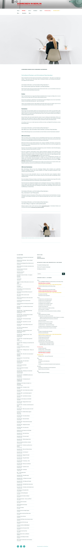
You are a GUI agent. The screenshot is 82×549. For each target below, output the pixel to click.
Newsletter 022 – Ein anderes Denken (23, 415)
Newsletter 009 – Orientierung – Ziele (23, 460)
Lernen (30, 10)
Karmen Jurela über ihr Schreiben (22, 367)
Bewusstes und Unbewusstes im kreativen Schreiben (47, 327)
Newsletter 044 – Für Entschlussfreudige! (24, 318)
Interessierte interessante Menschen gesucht (24, 291)
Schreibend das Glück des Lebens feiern (23, 300)
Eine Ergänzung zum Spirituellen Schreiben (47, 343)
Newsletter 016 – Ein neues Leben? (23, 436)
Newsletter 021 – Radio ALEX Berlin (23, 418)
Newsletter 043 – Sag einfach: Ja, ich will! (24, 321)
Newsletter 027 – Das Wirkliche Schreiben (24, 395)
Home (18, 10)
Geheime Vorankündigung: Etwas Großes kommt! (25, 263)
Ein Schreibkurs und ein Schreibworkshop (24, 288)
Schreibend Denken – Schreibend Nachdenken (46, 324)
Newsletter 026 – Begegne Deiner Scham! (24, 401)
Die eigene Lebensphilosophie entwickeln (45, 331)
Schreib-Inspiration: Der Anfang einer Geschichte (25, 303)
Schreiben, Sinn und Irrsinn (21, 516)
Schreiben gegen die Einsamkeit (43, 337)
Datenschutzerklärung (41, 258)
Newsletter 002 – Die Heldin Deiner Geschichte (25, 484)
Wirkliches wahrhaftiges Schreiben (23, 536)
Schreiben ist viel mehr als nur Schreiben (45, 323)
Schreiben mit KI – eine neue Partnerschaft (45, 356)
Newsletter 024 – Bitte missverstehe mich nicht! (25, 408)
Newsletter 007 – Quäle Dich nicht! (23, 466)
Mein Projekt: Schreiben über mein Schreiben (24, 539)
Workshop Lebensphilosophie (43, 332)
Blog (30, 13)
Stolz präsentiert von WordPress (42, 546)
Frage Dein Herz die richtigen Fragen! (23, 510)
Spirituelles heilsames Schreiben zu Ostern (47, 344)
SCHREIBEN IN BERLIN (29, 4)
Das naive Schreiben (20, 507)
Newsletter (24, 13)
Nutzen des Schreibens (42, 320)
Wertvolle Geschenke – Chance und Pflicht (24, 498)
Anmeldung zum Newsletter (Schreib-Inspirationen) (47, 367)
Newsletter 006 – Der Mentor (22, 469)
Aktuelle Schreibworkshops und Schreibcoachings (46, 286)
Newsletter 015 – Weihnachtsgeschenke (24, 439)
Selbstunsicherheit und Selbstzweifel (44, 335)
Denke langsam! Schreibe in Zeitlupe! (23, 495)
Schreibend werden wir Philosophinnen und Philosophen (47, 326)
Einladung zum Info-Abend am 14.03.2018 (24, 398)
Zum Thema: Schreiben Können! (22, 327)
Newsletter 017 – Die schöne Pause (23, 433)
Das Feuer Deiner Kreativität (21, 501)
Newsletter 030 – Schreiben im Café (23, 387)
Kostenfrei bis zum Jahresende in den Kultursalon (25, 257)
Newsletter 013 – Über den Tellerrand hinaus (24, 449)
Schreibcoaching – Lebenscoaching (44, 349)
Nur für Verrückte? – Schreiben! (43, 309)
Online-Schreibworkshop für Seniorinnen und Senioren (49, 318)
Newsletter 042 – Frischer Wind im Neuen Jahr (25, 324)
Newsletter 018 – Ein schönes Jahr (23, 427)
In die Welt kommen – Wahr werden (44, 340)
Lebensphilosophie (45, 205)
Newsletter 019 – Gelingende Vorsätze (23, 424)
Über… (18, 13)
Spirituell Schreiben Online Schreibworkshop (45, 341)
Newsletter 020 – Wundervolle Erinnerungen (24, 421)
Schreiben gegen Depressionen (43, 338)
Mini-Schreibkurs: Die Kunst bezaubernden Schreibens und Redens (49, 310)
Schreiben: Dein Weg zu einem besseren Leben (25, 519)
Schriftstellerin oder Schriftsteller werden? (45, 303)
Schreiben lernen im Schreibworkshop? (45, 300)
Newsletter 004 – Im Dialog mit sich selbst (24, 478)
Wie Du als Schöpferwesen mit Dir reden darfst (25, 297)
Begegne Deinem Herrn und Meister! (23, 533)
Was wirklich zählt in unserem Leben (23, 294)
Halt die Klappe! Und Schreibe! (22, 504)
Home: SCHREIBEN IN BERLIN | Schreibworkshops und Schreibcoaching (50, 281)
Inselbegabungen (35, 155)
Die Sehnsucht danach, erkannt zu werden (45, 321)
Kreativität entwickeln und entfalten (44, 351)
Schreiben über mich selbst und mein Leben (45, 315)
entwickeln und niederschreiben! (37, 207)
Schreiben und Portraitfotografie (22, 492)
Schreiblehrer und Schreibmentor (44, 361)
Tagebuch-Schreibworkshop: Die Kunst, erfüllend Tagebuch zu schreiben (52, 317)
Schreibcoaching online (42, 348)
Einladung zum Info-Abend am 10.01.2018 (24, 430)
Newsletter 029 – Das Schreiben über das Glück (25, 390)
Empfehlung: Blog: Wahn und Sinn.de (23, 346)
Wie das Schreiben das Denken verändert (24, 442)
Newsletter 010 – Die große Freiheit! (23, 457)
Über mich (40, 359)
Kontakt (39, 362)
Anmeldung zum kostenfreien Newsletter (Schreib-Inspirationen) (49, 364)
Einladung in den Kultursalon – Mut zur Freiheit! (24, 260)
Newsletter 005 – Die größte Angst (23, 475)
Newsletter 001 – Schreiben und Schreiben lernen (25, 487)
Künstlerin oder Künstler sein (43, 306)
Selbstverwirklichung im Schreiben (44, 314)
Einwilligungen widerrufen (41, 268)
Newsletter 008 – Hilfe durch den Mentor (24, 463)
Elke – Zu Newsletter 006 (21, 472)
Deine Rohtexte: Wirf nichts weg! (22, 522)
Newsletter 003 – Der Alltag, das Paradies (24, 481)
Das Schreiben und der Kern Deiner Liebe (24, 513)
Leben (41, 10)
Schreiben (35, 10)
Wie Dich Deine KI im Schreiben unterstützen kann (25, 266)
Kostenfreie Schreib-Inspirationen (44, 295)
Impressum (39, 256)
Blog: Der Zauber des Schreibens (43, 372)
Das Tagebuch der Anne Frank (22, 530)
